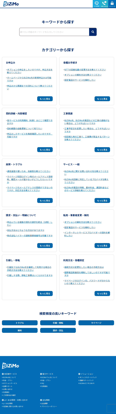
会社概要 (44, 403)
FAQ (42, 383)
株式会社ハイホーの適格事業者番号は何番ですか (30, 235)
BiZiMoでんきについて (49, 377)
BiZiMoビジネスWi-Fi (87, 383)
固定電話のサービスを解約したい (79, 79)
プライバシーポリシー (49, 406)
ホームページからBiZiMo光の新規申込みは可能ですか (29, 79)
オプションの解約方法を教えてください (83, 74)
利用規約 (6, 392)
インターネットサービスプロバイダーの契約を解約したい (87, 234)
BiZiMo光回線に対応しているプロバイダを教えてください (86, 181)
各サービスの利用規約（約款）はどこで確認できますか (30, 122)
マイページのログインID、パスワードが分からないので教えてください (87, 282)
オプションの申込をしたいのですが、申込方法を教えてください (30, 71)
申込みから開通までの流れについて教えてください (29, 87)
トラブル (20, 322)
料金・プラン (7, 380)
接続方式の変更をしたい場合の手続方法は (84, 267)
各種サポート (7, 386)
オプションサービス (10, 383)
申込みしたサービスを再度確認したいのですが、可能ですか (30, 135)
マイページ (96, 322)
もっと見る (45, 98)
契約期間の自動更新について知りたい (24, 128)
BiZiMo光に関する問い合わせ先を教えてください (86, 173)
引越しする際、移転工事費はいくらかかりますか (30, 275)
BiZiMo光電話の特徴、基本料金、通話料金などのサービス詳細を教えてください (86, 189)
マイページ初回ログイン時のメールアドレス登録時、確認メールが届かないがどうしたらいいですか (30, 179)
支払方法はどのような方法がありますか (25, 230)
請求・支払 (58, 330)
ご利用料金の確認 (9, 395)
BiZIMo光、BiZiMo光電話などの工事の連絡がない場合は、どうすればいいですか (86, 122)
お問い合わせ (7, 389)
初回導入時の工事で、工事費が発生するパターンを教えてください (87, 138)
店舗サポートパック (87, 380)
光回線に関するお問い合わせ (13, 406)
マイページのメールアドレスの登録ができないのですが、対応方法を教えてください (30, 189)
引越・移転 (58, 322)
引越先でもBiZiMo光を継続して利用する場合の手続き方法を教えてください (29, 268)
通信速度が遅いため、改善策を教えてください (28, 171)
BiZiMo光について (9, 377)
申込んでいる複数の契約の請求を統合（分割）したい (29, 223)
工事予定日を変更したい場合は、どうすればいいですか (87, 130)
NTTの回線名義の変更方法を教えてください (85, 69)
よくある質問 (7, 403)
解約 (20, 330)
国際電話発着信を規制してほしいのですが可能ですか (87, 274)
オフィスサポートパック (88, 377)
